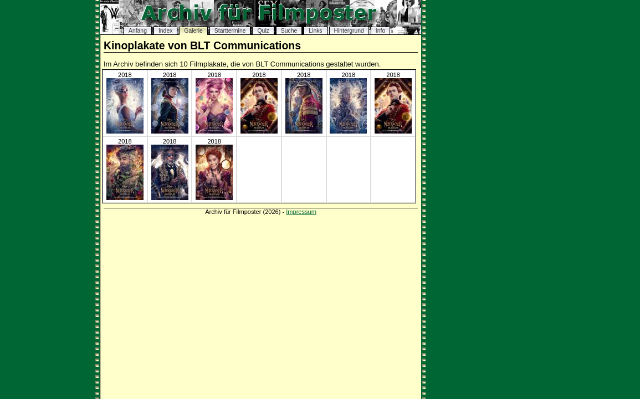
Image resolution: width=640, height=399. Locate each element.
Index (165, 31)
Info (380, 31)
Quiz (263, 31)
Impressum (301, 211)
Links (315, 31)
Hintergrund (349, 31)
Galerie (193, 31)
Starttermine (230, 31)
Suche (289, 31)
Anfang (138, 31)
